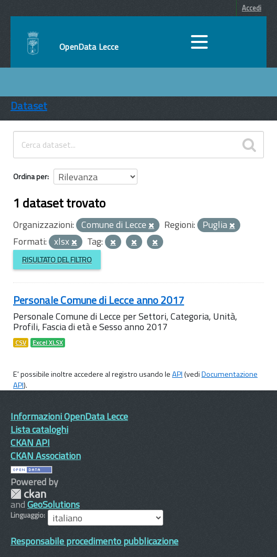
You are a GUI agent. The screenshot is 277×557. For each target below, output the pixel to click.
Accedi (251, 8)
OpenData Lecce (89, 46)
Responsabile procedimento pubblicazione (94, 541)
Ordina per (30, 176)
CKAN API (30, 442)
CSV (20, 342)
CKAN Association (45, 456)
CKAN (28, 493)
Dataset (28, 105)
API (177, 374)
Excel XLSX (48, 342)
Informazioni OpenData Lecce (69, 416)
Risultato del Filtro (57, 259)
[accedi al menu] (199, 42)
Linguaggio (27, 515)
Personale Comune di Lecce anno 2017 (98, 300)
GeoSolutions (53, 504)
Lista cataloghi (39, 429)
